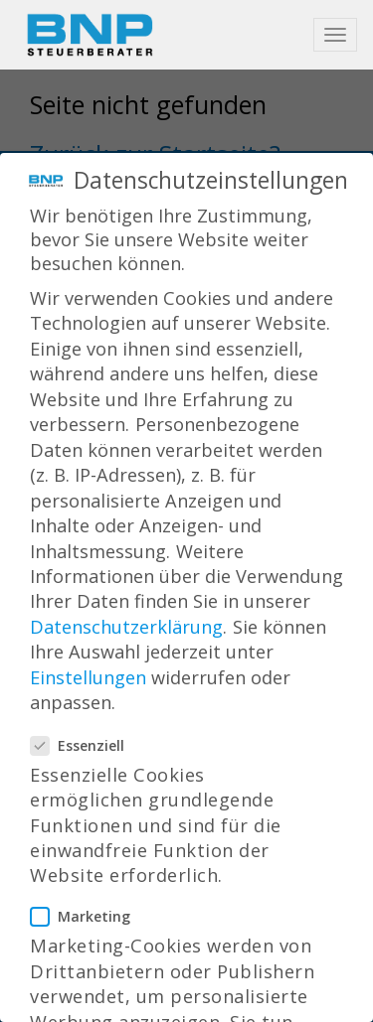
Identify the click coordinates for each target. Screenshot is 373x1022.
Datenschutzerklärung (126, 612)
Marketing (86, 902)
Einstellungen (88, 662)
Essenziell (83, 730)
